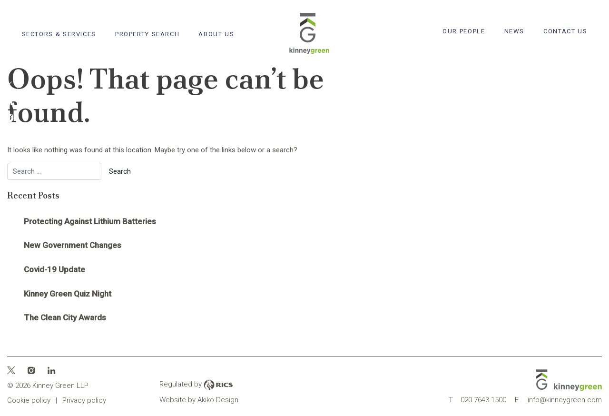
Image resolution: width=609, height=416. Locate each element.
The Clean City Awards (65, 317)
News (514, 31)
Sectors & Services (59, 34)
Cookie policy (28, 400)
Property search (147, 34)
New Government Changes (72, 245)
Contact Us (565, 31)
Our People (463, 31)
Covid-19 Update (54, 269)
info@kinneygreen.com (558, 400)
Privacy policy (84, 400)
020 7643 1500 (477, 400)
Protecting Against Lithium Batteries (90, 221)
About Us (216, 34)
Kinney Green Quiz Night (67, 293)
